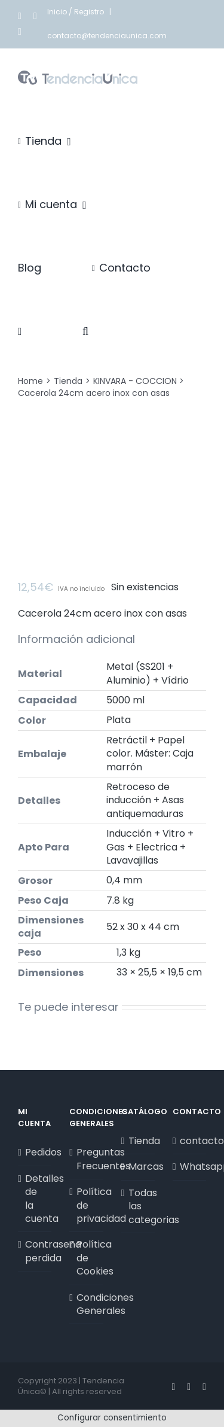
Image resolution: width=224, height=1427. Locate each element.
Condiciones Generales (86, 1304)
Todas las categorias (138, 1207)
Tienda (138, 1141)
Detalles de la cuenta (35, 1198)
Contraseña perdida (35, 1251)
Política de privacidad (86, 1205)
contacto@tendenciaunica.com (107, 36)
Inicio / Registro (76, 12)
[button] (85, 331)
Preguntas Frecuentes (86, 1159)
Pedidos (35, 1152)
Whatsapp (190, 1166)
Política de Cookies (86, 1258)
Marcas (138, 1166)
